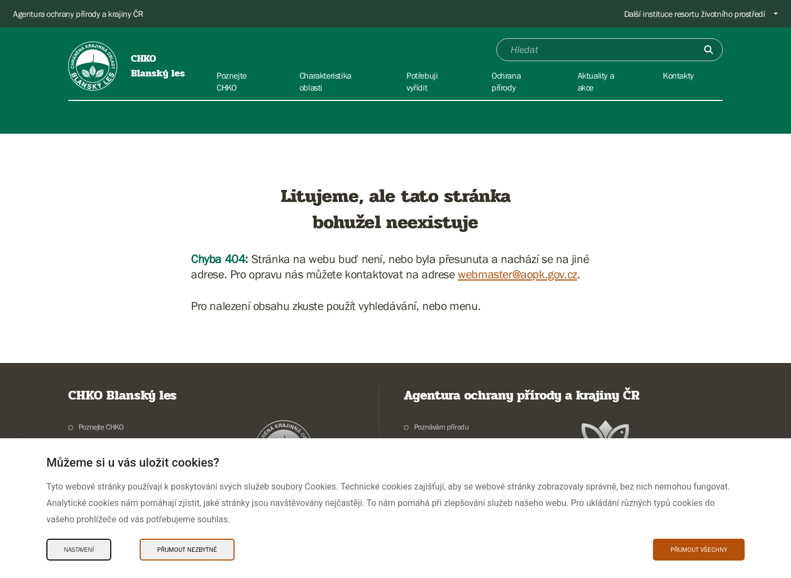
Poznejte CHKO (101, 426)
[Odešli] (708, 50)
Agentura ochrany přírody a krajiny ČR (78, 14)
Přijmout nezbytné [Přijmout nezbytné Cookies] (187, 549)
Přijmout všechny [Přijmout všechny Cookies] (698, 549)
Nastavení (79, 549)
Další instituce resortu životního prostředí (694, 14)
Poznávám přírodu (441, 426)
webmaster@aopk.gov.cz (517, 274)
